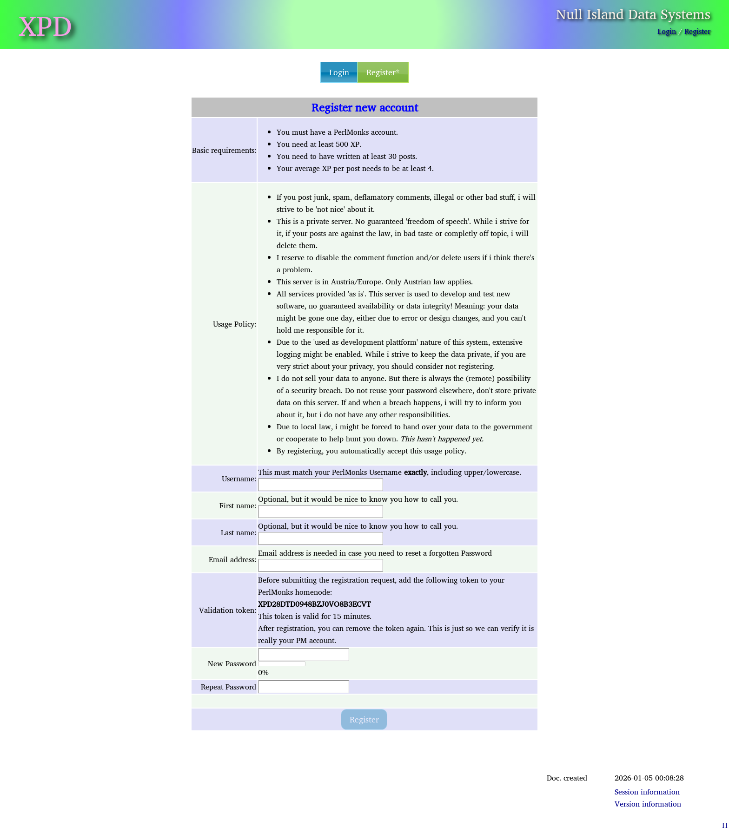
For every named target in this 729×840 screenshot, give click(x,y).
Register (697, 31)
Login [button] (339, 72)
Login (666, 31)
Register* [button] (383, 72)
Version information (648, 804)
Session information (647, 792)
